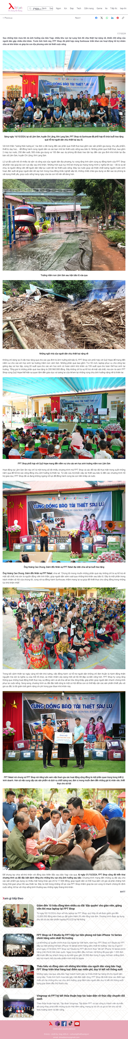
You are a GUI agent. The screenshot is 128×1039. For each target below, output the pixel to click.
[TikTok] (70, 1023)
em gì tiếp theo (13, 898)
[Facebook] (96, 18)
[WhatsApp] (107, 18)
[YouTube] (77, 1023)
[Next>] (73, 18)
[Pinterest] (117, 18)
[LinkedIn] (112, 18)
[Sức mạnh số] (57, 1023)
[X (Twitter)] (101, 18)
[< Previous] (10, 18)
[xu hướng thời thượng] (51, 1023)
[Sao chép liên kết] (123, 18)
